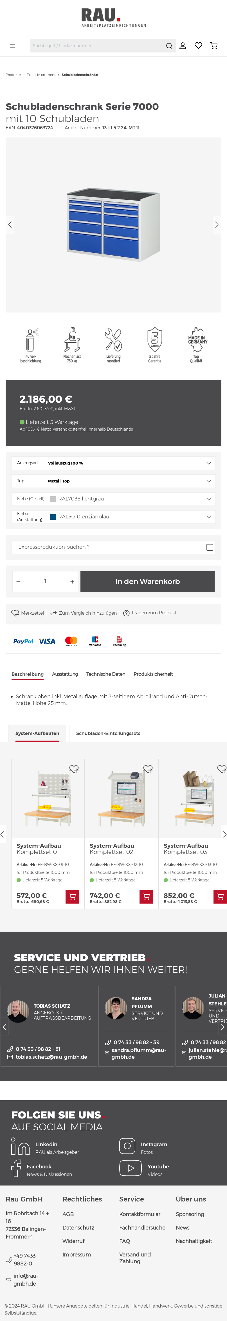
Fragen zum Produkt (150, 613)
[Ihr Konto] (183, 46)
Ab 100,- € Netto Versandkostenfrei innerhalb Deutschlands (76, 429)
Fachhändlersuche (142, 1228)
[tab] (28, 675)
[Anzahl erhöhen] (72, 581)
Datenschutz (78, 1228)
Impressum (76, 1255)
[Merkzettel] (198, 46)
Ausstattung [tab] (65, 674)
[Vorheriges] (10, 225)
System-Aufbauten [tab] (37, 733)
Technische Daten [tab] (105, 674)
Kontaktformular (139, 1214)
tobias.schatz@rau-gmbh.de (51, 1057)
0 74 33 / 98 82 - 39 (136, 1042)
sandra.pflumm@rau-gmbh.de (139, 1053)
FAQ (124, 1241)
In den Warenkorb (147, 581)
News (182, 1228)
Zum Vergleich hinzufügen (83, 613)
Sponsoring (190, 1214)
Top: (21, 480)
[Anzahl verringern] (18, 581)
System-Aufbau (39, 849)
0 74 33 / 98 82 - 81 (38, 1049)
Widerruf (73, 1241)
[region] (113, 225)
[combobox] (96, 45)
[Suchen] (169, 45)
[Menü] (12, 46)
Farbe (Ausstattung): (30, 516)
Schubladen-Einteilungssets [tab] (108, 733)
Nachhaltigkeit (194, 1241)
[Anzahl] (45, 581)
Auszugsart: (28, 462)
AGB (68, 1214)
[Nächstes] (217, 225)
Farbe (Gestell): (31, 498)
